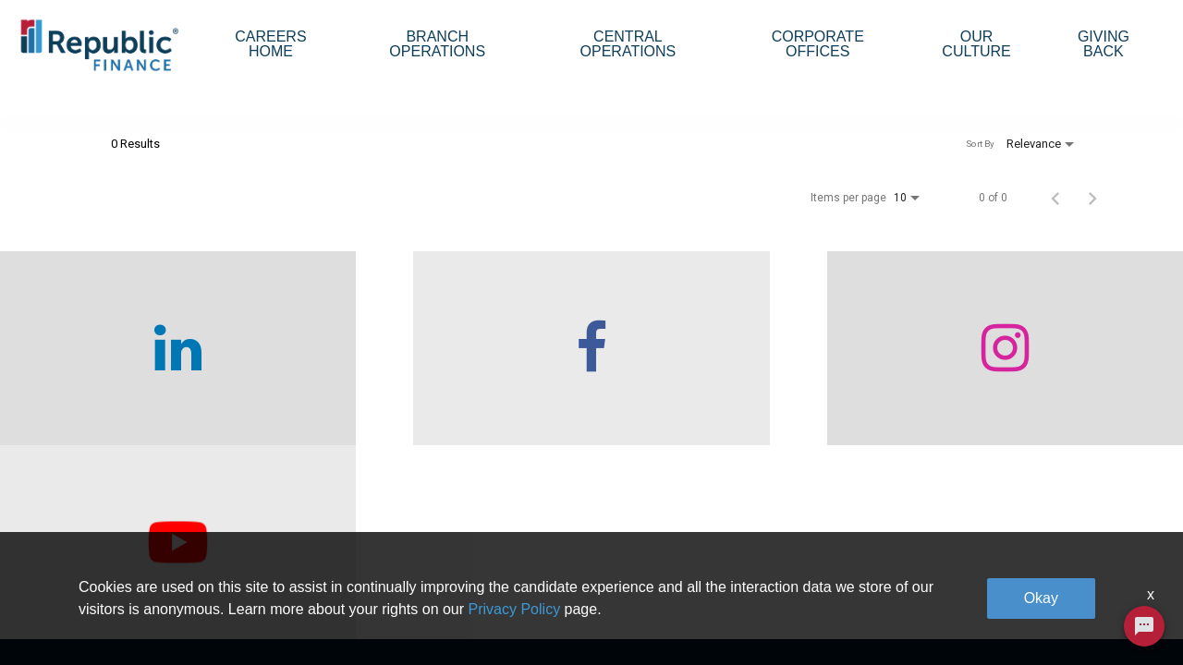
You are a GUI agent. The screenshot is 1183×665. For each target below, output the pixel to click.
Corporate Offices (818, 44)
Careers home (316, 577)
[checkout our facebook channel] (444, 379)
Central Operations (628, 44)
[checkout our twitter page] (1035, 379)
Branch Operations (437, 44)
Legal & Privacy (952, 577)
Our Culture (976, 44)
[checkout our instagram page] (739, 379)
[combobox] (228, 115)
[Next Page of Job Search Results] (1092, 228)
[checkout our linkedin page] (148, 379)
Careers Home (270, 44)
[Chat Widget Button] (1144, 626)
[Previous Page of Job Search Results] (1055, 228)
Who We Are (311, 535)
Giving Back (1103, 44)
